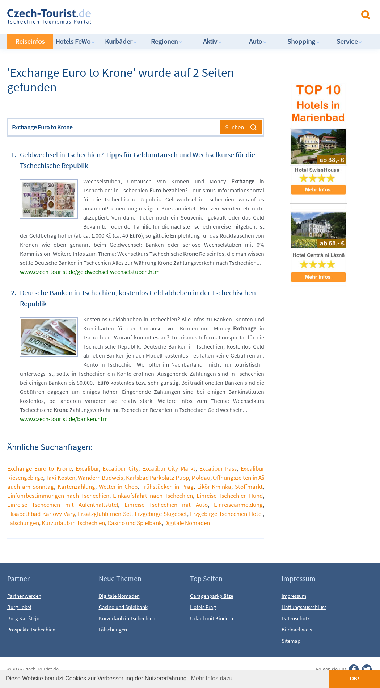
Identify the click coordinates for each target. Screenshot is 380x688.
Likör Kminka (214, 487)
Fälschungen (23, 523)
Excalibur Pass (218, 468)
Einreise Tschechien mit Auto (166, 505)
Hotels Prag (203, 607)
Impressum (294, 595)
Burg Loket (19, 607)
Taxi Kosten (60, 477)
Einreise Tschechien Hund (230, 496)
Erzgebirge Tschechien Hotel (226, 514)
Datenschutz (295, 618)
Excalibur (87, 468)
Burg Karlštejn (23, 618)
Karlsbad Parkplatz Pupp (157, 477)
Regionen (166, 41)
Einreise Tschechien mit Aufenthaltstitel (62, 505)
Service (349, 41)
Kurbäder (121, 41)
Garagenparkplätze (211, 595)
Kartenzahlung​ (76, 487)
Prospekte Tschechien (31, 629)
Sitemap (291, 640)
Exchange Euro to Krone (39, 468)
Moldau (200, 477)
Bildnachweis (297, 629)
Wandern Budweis (100, 477)
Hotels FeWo (75, 41)
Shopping (303, 41)
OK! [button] (354, 678)
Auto (258, 41)
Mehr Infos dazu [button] (212, 678)
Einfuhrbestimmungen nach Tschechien (58, 496)
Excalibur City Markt (168, 468)
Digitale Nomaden (187, 523)
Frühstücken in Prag (167, 487)
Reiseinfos (30, 41)
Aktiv (212, 41)
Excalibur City (120, 468)
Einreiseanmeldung (238, 505)
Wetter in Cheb (118, 487)
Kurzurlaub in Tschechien (73, 523)
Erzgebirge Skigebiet (161, 514)
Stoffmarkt (249, 487)
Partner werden (24, 595)
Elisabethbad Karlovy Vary (41, 514)
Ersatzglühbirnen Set (104, 514)
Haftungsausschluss (304, 607)
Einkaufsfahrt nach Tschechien (153, 496)
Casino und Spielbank (134, 523)
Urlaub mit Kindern (211, 618)
